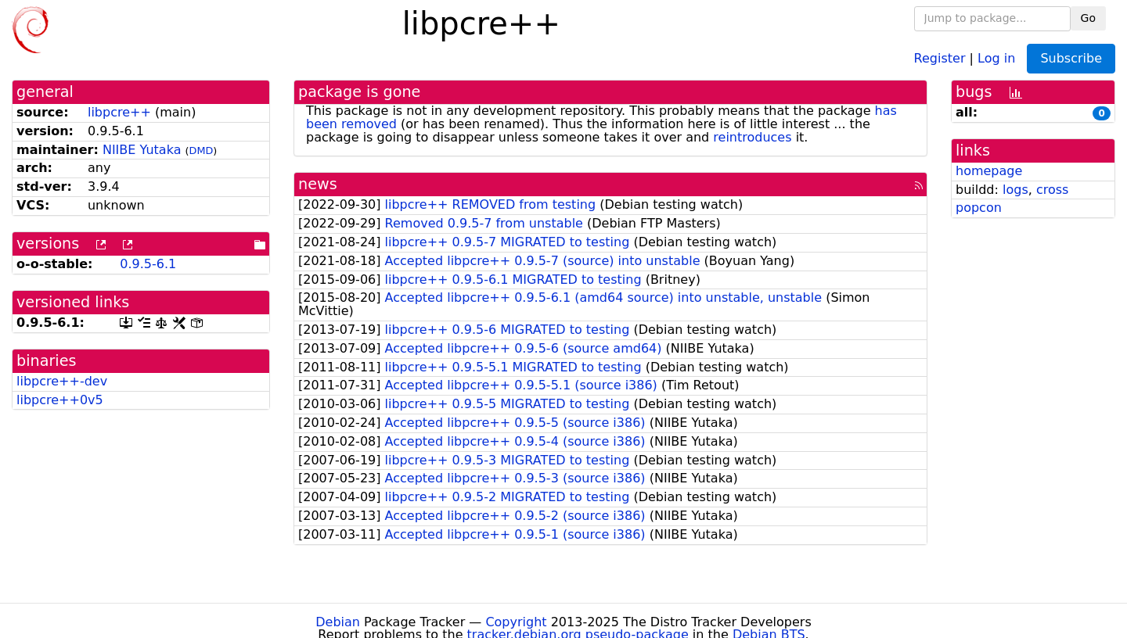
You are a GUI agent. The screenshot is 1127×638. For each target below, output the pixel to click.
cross (1052, 189)
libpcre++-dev (61, 381)
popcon (979, 207)
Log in (996, 57)
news (317, 184)
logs (1015, 189)
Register (940, 57)
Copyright (515, 622)
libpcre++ (119, 112)
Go (1088, 18)
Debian (337, 622)
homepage (989, 170)
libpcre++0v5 (59, 399)
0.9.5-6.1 (148, 263)
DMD (201, 150)
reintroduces (752, 137)
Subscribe (1071, 58)
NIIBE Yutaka (142, 149)
